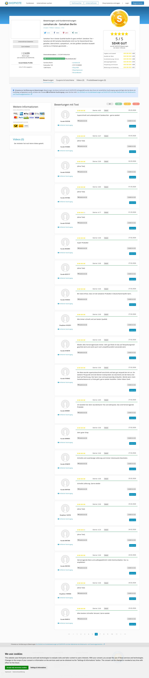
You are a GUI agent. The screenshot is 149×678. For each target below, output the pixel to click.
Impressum (8, 672)
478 (119, 104)
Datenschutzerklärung (19, 672)
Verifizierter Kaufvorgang (65, 125)
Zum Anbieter (25, 46)
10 (112, 634)
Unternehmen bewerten (25, 42)
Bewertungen (48, 80)
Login (127, 3)
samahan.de (76, 62)
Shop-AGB (76, 67)
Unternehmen (91, 3)
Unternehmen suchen (44, 3)
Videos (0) (80, 80)
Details (106, 110)
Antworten (132, 126)
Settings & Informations (38, 667)
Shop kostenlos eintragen (111, 3)
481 (110, 104)
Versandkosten (77, 72)
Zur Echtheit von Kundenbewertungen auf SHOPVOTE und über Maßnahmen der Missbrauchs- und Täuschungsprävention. (70, 644)
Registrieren (137, 3)
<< (69, 634)
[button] (48, 32)
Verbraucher (77, 3)
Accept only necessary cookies (17, 667)
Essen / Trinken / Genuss (51, 28)
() (131, 121)
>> (125, 634)
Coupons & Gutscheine (65, 80)
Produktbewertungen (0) (96, 80)
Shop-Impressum (78, 70)
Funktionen (30, 3)
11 (116, 634)
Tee (62, 28)
